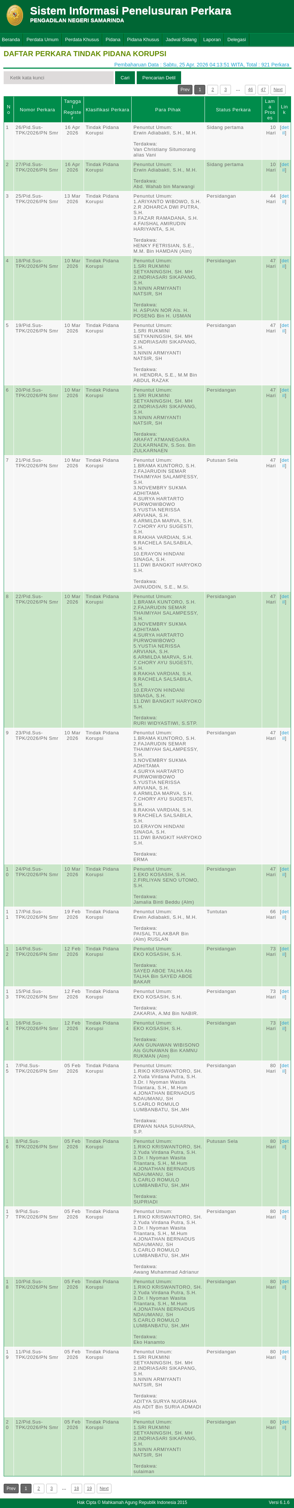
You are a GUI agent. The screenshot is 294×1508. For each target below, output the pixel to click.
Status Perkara (233, 109)
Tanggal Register (72, 109)
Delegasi (236, 39)
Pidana (113, 39)
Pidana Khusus (143, 39)
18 (76, 1488)
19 (89, 1488)
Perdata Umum (42, 39)
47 (263, 89)
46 (250, 89)
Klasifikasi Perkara (107, 109)
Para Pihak (168, 109)
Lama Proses (270, 109)
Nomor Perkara (37, 109)
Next (278, 89)
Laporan (212, 39)
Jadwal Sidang (181, 39)
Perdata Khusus (82, 39)
